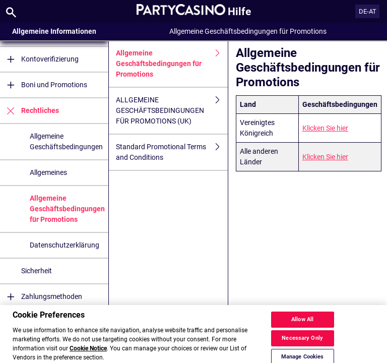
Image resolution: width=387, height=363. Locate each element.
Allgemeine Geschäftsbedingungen (66, 141)
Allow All (302, 326)
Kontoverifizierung (39, 59)
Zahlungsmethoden (41, 296)
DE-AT (367, 11)
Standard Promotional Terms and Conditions (172, 152)
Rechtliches (29, 110)
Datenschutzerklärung (64, 245)
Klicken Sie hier (325, 128)
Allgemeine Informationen (54, 31)
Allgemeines (48, 172)
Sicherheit (36, 271)
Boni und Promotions (43, 85)
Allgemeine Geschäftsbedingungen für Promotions (67, 208)
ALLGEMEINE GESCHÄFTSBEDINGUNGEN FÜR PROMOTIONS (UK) (172, 111)
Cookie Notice (88, 354)
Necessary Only (302, 344)
